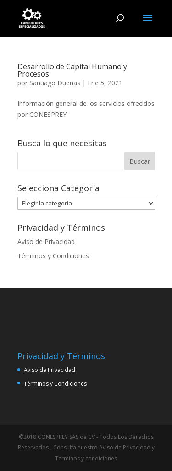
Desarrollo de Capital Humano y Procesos (72, 70)
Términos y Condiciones (53, 255)
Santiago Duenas (54, 82)
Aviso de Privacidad (46, 241)
